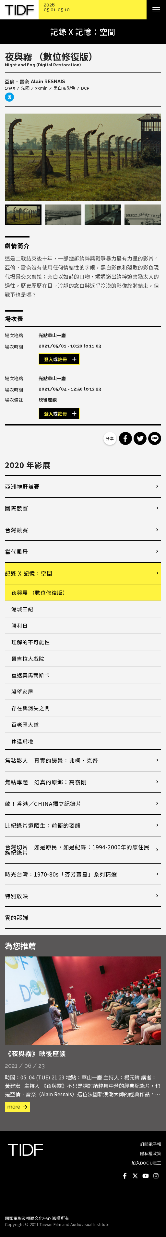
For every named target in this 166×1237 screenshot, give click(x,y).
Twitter (135, 1176)
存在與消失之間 (30, 708)
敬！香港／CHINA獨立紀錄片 (43, 804)
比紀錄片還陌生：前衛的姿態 (43, 825)
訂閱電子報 (150, 1144)
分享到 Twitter (140, 438)
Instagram (156, 1176)
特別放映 (16, 896)
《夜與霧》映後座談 (35, 1053)
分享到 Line (154, 438)
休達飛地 (22, 741)
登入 (48, 359)
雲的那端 (16, 917)
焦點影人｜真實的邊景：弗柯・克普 (51, 760)
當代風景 (16, 551)
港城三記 (22, 609)
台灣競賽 (16, 530)
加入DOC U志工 (146, 1163)
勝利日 (19, 625)
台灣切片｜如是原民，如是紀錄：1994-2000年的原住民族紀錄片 (77, 849)
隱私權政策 (150, 1153)
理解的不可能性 (30, 642)
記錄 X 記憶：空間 (29, 573)
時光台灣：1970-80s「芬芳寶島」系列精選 (61, 874)
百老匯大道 (25, 724)
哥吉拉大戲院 (27, 658)
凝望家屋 (22, 691)
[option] (83, 157)
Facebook (125, 1176)
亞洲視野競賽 (22, 486)
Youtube (145, 1176)
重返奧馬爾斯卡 (30, 675)
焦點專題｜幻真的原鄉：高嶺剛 (46, 782)
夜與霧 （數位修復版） (39, 592)
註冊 (62, 359)
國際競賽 (16, 508)
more (13, 1107)
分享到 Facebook (125, 438)
